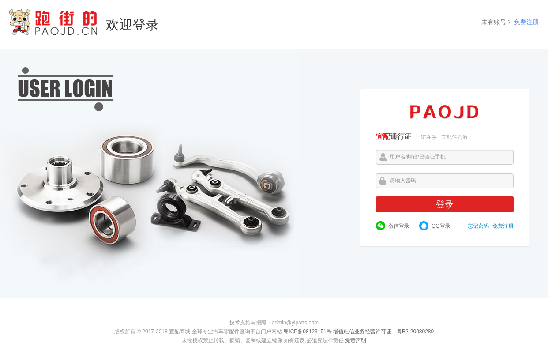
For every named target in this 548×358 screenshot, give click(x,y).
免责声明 (355, 340)
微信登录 (398, 226)
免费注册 (526, 22)
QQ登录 (441, 226)
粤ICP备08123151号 (307, 331)
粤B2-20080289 (415, 331)
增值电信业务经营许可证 (362, 331)
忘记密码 (478, 226)
